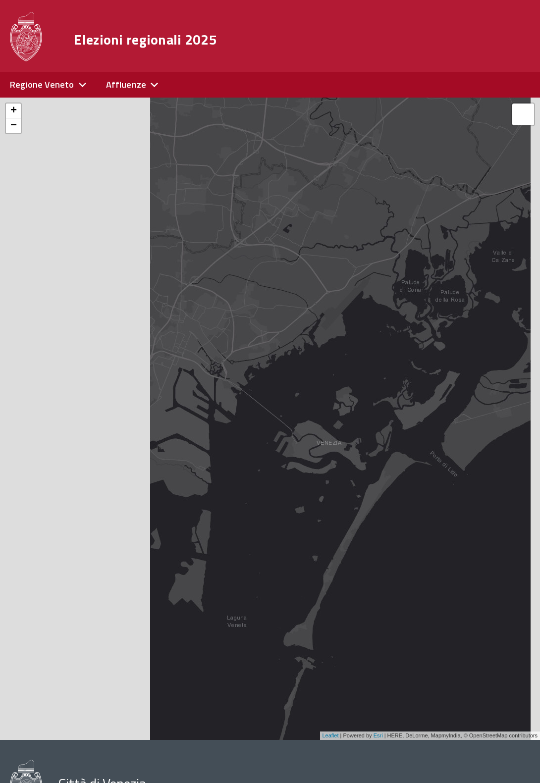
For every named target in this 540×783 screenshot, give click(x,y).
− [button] (13, 125)
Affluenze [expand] (126, 84)
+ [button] (13, 111)
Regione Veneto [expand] (42, 84)
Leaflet (331, 735)
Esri (378, 735)
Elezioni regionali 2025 (145, 40)
